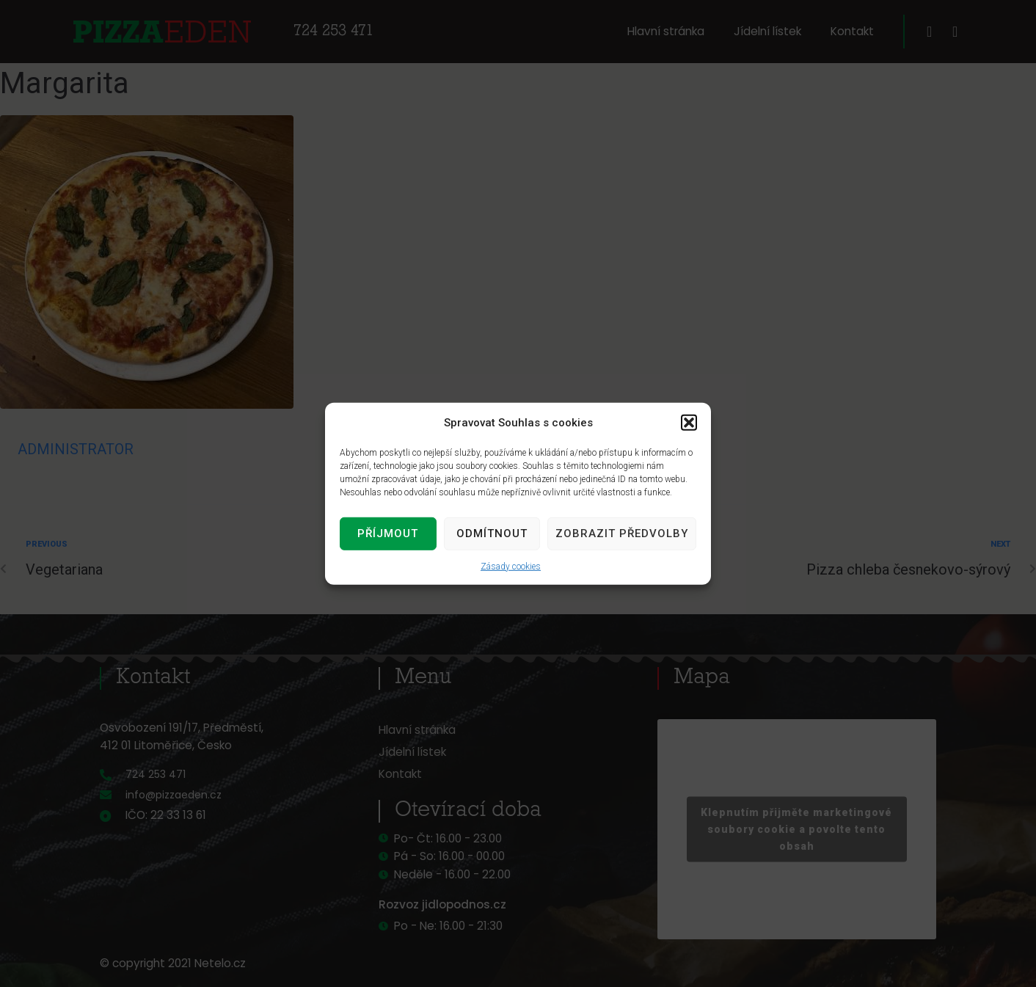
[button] (689, 422)
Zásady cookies (511, 566)
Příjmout (387, 533)
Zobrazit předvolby (621, 533)
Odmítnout (492, 533)
